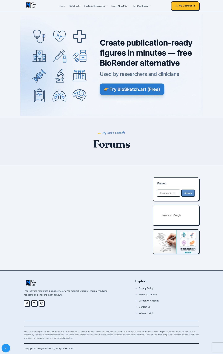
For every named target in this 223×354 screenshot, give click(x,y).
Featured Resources (94, 5)
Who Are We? (146, 313)
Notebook (75, 5)
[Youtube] (34, 303)
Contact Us (144, 306)
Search (188, 193)
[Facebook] (27, 303)
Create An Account (149, 300)
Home (62, 5)
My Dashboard (140, 5)
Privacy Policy (146, 288)
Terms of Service (148, 294)
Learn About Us (119, 5)
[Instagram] (41, 303)
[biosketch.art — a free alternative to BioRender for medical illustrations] (111, 65)
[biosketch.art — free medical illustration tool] (176, 241)
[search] (172, 215)
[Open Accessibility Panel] (6, 348)
